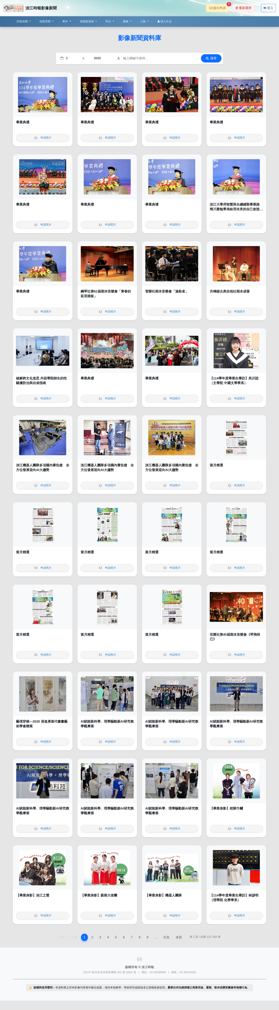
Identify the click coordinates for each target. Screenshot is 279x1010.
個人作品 (165, 21)
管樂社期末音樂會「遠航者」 (166, 291)
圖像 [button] (126, 21)
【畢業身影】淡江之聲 (32, 895)
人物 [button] (143, 21)
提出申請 (219, 7)
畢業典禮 (22, 122)
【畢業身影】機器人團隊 (163, 895)
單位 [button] (108, 21)
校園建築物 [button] (87, 21)
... (155, 937)
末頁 (179, 937)
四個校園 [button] (23, 21)
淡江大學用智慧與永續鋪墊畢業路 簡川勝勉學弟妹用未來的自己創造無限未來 (236, 209)
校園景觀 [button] (45, 21)
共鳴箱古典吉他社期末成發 (230, 291)
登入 (268, 8)
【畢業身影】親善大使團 (99, 895)
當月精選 (216, 465)
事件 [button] (65, 21)
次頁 (166, 937)
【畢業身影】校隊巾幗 (226, 808)
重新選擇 (243, 8)
